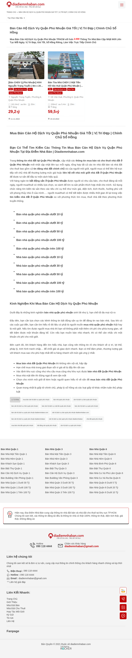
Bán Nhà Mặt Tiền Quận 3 (58, 454)
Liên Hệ (10, 621)
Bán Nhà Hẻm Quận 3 (56, 458)
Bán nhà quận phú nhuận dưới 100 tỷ (40, 240)
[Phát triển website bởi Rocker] (66, 644)
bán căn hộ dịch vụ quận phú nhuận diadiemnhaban (28, 419)
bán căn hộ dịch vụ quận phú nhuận (86, 406)
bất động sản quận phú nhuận (47, 425)
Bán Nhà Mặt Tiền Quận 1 (14, 454)
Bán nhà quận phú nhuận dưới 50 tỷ (39, 231)
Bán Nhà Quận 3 (54, 449)
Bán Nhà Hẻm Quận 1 (12, 458)
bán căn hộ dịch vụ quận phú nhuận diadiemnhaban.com (29, 412)
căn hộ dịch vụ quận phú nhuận (71, 425)
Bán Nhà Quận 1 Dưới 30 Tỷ (15, 482)
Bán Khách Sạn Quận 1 (13, 463)
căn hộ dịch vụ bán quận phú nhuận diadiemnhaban (66, 419)
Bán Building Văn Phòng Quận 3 (61, 478)
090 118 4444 (44, 546)
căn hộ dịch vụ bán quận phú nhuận (85, 399)
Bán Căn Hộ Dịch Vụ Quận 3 (59, 473)
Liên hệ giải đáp (16, 582)
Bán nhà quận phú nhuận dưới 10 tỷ (39, 214)
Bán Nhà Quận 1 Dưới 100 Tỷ (16, 487)
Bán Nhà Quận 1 (9, 449)
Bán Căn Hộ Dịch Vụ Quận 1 (15, 473)
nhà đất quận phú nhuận (94, 419)
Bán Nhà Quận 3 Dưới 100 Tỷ (60, 487)
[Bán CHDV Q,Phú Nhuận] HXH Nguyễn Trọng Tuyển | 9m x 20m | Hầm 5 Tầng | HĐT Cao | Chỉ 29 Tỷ (26, 84)
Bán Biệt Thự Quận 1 (11, 468)
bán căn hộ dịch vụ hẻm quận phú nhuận (24, 406)
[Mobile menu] (121, 4)
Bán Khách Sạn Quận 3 (57, 463)
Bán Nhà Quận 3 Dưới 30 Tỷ (59, 482)
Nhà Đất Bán (13, 605)
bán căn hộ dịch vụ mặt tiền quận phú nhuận (56, 406)
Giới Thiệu (12, 602)
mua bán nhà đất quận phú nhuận (22, 425)
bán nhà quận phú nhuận (61, 399)
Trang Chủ (11, 12)
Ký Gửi (10, 614)
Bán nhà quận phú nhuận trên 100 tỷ (40, 248)
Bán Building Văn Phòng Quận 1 (17, 478)
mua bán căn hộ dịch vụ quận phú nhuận (36, 399)
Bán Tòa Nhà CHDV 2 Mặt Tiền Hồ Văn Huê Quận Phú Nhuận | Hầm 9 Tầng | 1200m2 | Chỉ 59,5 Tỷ (64, 84)
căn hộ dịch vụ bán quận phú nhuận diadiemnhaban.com (70, 412)
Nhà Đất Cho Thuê (16, 608)
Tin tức (10, 618)
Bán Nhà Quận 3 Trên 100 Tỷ (60, 492)
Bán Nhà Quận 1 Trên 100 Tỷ (15, 492)
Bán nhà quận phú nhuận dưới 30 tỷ (39, 222)
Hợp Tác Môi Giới (15, 611)
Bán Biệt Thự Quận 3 (55, 468)
